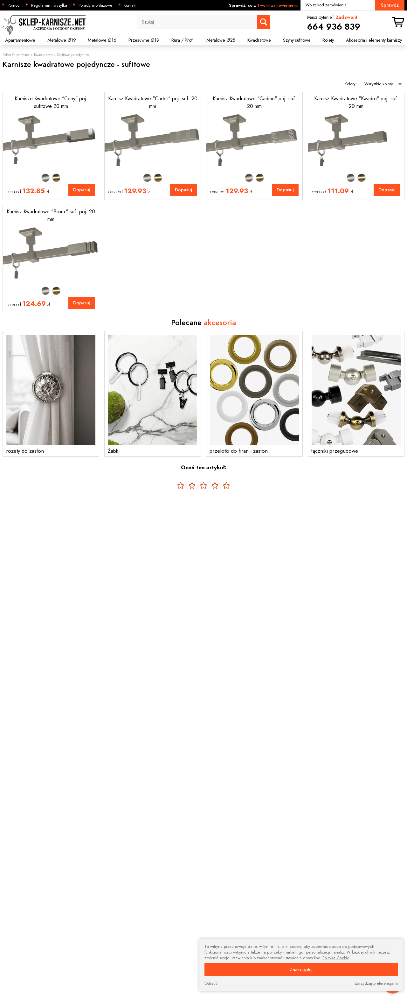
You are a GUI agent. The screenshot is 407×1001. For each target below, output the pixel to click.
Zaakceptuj (301, 969)
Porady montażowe (95, 5)
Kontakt (130, 5)
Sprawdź (390, 5)
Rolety (328, 40)
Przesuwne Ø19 (143, 40)
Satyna (45, 178)
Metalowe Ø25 (220, 40)
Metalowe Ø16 (102, 40)
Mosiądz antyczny (56, 178)
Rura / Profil (183, 40)
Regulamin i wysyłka (49, 5)
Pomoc (14, 5)
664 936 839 (333, 27)
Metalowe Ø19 (61, 40)
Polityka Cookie (335, 958)
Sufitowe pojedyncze (73, 55)
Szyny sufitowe (297, 40)
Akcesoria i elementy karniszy (374, 40)
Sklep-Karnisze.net (16, 55)
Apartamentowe (20, 40)
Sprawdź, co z (263, 5)
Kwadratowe (259, 40)
